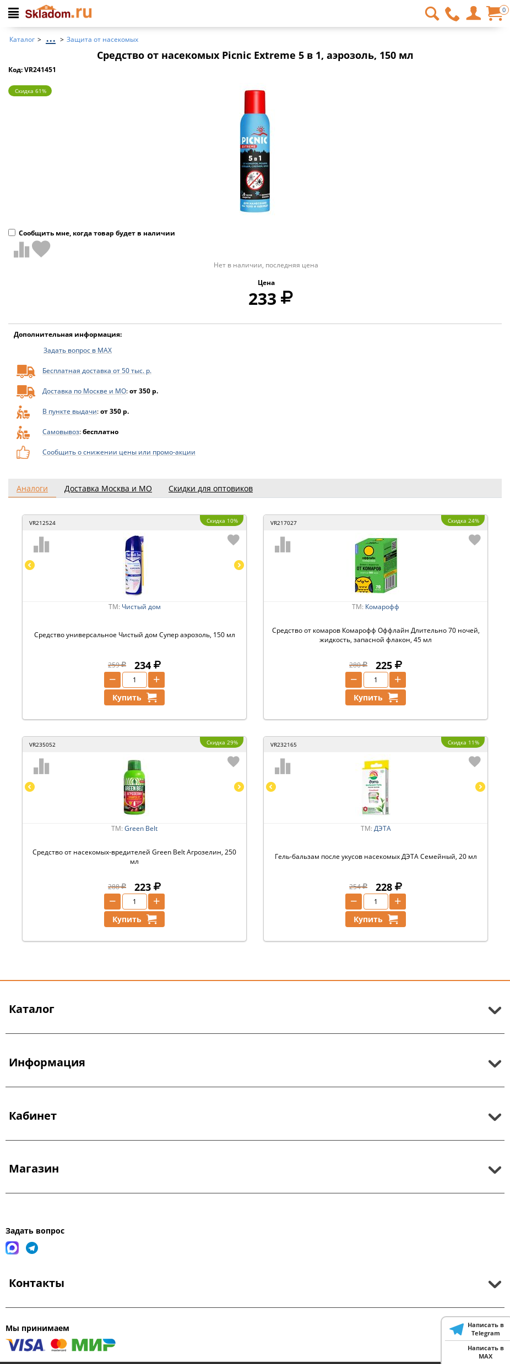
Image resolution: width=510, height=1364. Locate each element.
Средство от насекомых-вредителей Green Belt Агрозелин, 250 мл (134, 856)
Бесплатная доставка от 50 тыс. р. (96, 370)
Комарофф (382, 606)
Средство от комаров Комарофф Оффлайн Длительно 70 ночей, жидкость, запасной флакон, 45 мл (376, 635)
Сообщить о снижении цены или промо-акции (119, 452)
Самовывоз (60, 431)
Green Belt (141, 828)
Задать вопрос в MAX (78, 350)
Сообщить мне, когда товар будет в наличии (91, 233)
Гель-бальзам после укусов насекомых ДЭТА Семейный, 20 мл (376, 856)
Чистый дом (141, 606)
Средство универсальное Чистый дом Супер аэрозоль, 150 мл (134, 634)
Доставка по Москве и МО (84, 391)
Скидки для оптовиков (211, 488)
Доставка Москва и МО (108, 488)
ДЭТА (382, 828)
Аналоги (32, 488)
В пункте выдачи (69, 411)
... (51, 37)
